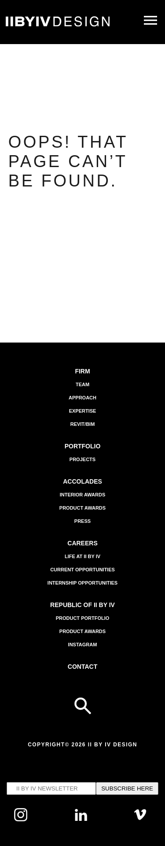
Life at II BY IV (82, 556)
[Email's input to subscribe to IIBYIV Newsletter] (51, 788)
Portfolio (83, 446)
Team (82, 384)
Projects (82, 459)
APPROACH (82, 397)
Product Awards (82, 508)
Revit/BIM (82, 424)
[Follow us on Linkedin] (81, 819)
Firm (82, 371)
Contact (82, 666)
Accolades (82, 481)
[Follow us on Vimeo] (140, 818)
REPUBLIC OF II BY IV (82, 604)
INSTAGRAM (82, 644)
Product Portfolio (83, 618)
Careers (82, 543)
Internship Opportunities (82, 582)
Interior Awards (83, 494)
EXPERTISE (82, 411)
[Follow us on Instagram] (20, 819)
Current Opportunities (82, 569)
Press (82, 521)
